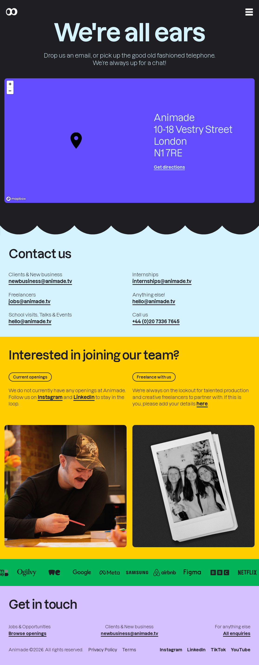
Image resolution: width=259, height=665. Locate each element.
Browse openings (27, 633)
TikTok (218, 649)
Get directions (169, 167)
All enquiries (236, 633)
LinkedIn (196, 649)
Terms (129, 649)
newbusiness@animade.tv (129, 633)
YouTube (240, 649)
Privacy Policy (102, 649)
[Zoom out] (10, 90)
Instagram (171, 649)
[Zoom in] (10, 84)
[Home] (11, 12)
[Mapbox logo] (16, 198)
